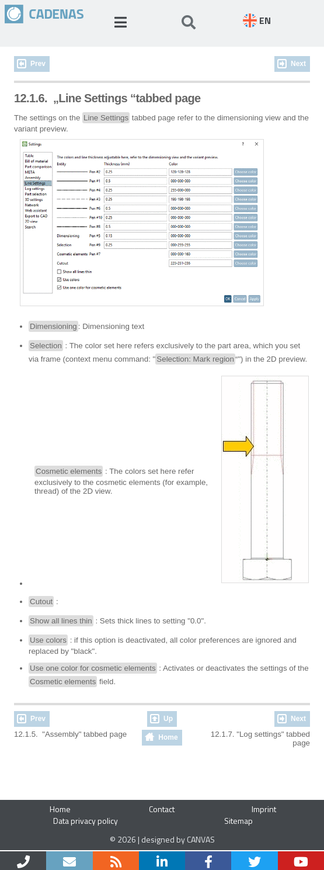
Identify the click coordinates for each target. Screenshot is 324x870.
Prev (38, 64)
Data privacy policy (85, 820)
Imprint (264, 808)
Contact (162, 808)
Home (167, 737)
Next (298, 64)
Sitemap (238, 820)
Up (168, 719)
